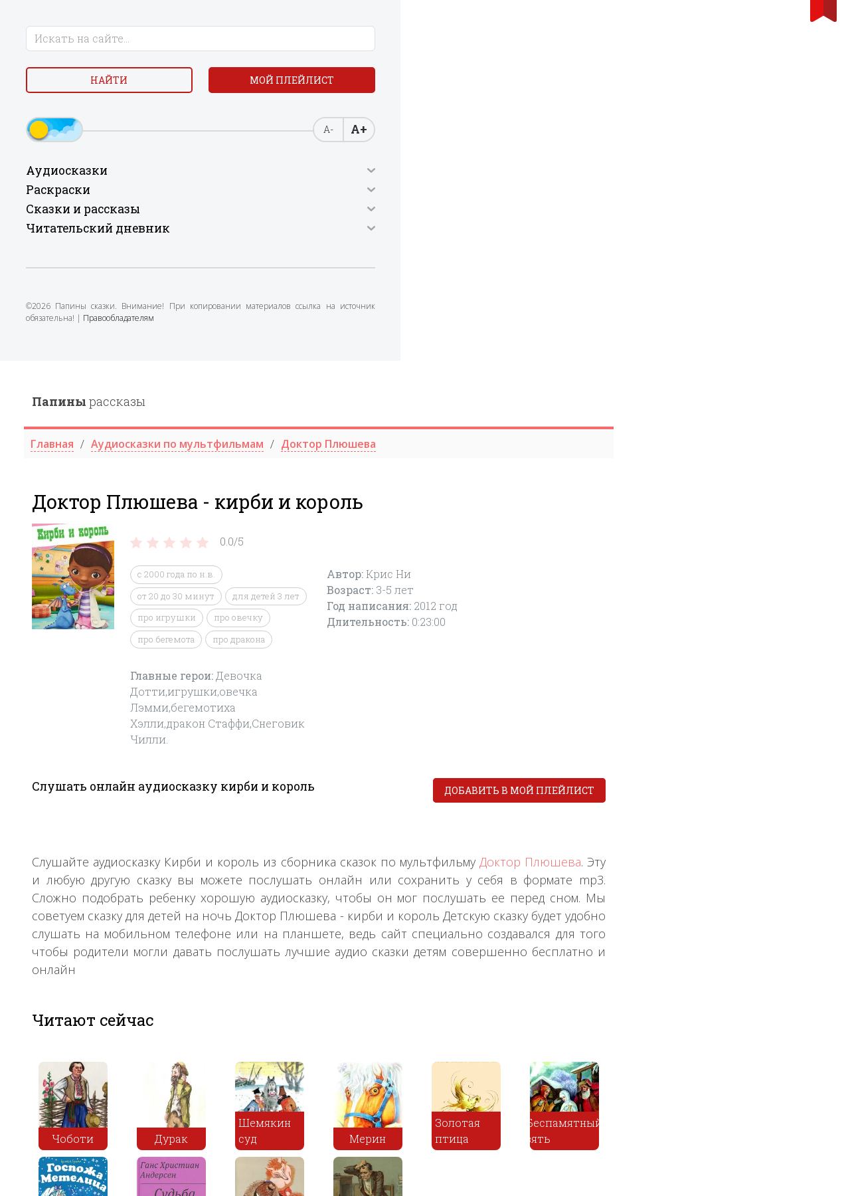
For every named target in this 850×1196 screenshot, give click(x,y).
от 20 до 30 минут (388, 235)
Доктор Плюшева (743, 502)
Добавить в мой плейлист (732, 430)
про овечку (450, 257)
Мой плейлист (106, 117)
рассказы (301, 41)
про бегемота (378, 278)
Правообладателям (67, 373)
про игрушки (379, 257)
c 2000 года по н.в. (389, 214)
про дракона (451, 278)
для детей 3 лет (478, 235)
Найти (106, 86)
